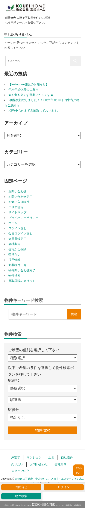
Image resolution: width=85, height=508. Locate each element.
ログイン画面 (17, 228)
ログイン (64, 487)
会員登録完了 (17, 238)
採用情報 (14, 260)
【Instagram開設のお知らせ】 (28, 84)
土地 (51, 457)
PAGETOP (78, 470)
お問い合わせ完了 (20, 196)
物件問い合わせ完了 (21, 270)
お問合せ (21, 487)
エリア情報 (15, 207)
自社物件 (67, 457)
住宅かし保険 (17, 249)
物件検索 (21, 496)
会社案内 (14, 244)
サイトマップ (17, 212)
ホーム (12, 223)
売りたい (14, 254)
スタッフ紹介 (20, 471)
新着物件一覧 (17, 265)
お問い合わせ (17, 191)
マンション (34, 457)
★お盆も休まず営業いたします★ (30, 95)
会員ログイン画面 (20, 233)
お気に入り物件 (18, 202)
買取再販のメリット (21, 281)
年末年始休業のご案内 (23, 89)
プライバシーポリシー (23, 217)
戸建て (15, 457)
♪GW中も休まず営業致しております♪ (33, 110)
